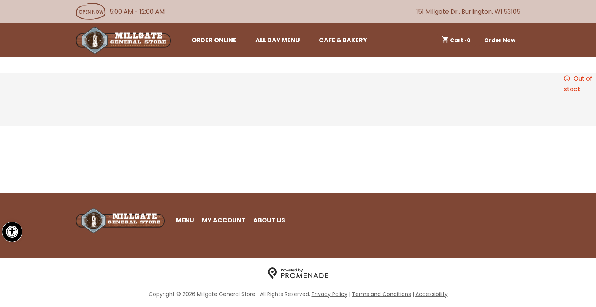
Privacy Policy (329, 294)
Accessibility (431, 294)
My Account (224, 220)
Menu (185, 220)
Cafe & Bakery (343, 40)
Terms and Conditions (381, 294)
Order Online (214, 40)
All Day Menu (277, 40)
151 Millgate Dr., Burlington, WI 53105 (468, 11)
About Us (269, 220)
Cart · (456, 40)
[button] (12, 232)
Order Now (499, 40)
